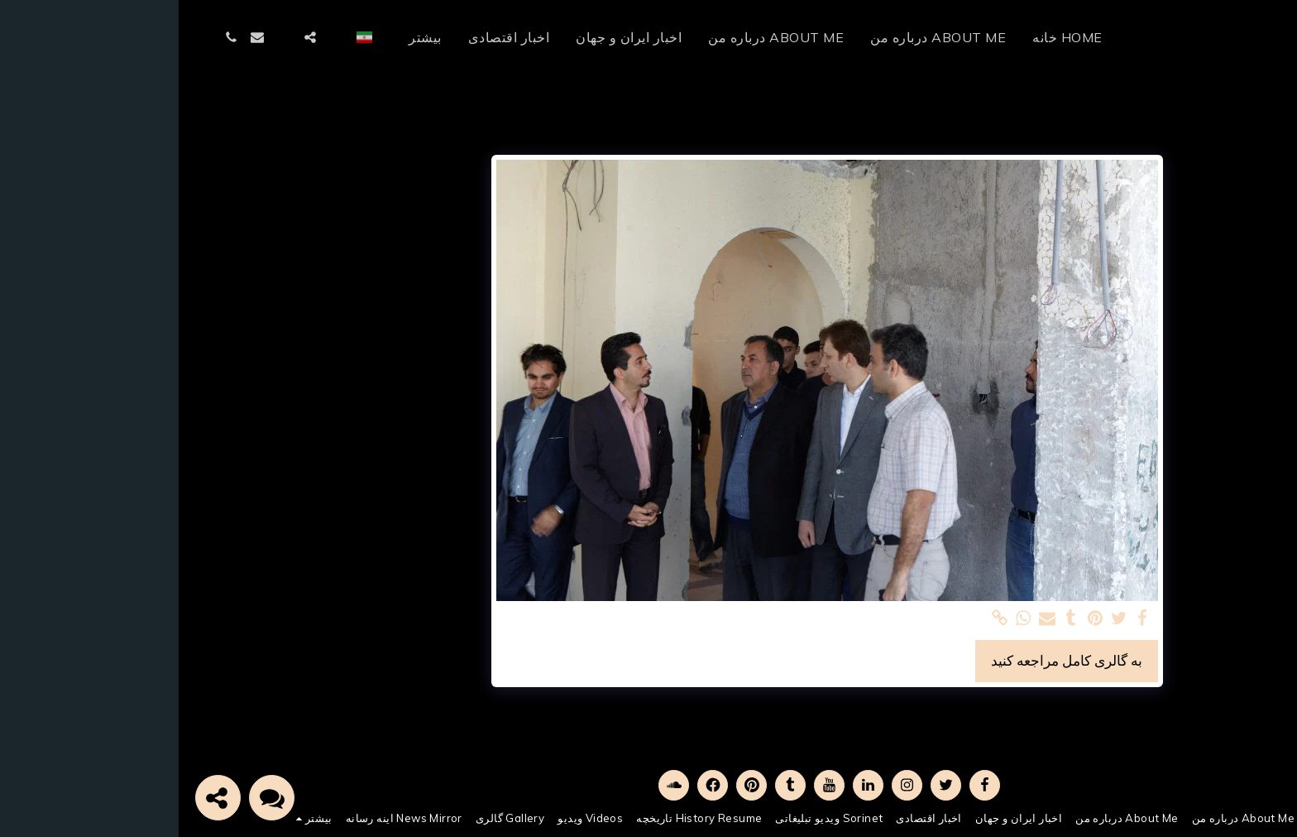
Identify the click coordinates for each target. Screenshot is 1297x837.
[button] (158, 37)
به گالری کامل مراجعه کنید (888, 660)
